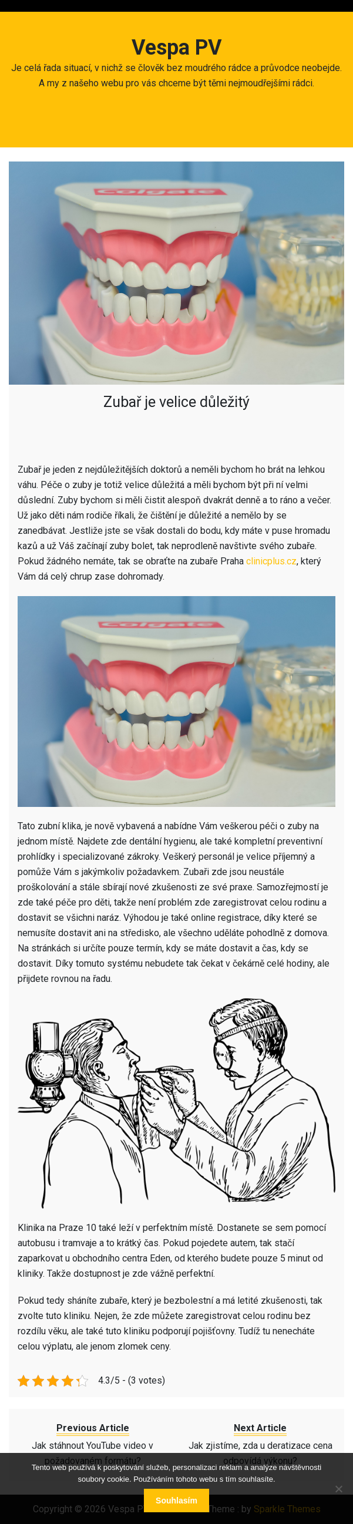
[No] (338, 1489)
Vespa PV (177, 47)
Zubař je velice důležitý (176, 402)
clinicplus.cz (271, 561)
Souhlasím (176, 1500)
